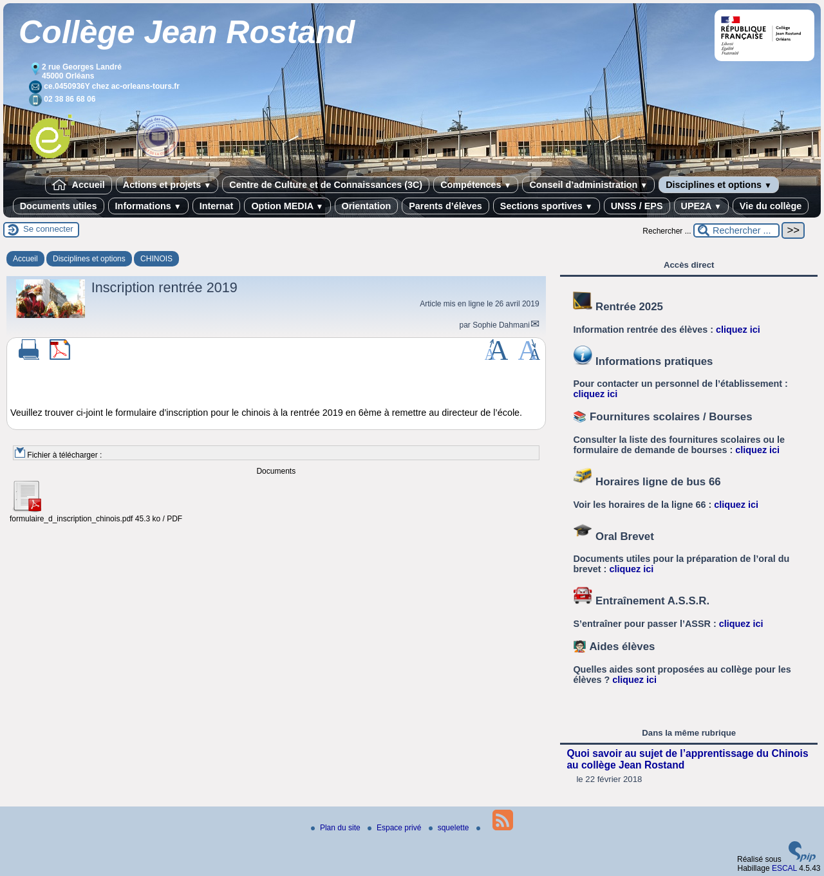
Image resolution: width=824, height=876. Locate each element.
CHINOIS (156, 258)
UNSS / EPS (637, 206)
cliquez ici (738, 329)
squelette (450, 827)
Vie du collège (771, 206)
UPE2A (701, 206)
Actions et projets (167, 185)
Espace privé (396, 827)
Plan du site (336, 827)
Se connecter (48, 229)
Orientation (366, 206)
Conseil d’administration (588, 185)
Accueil (78, 184)
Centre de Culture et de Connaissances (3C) (325, 185)
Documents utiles (58, 206)
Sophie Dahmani (501, 325)
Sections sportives (546, 206)
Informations (148, 206)
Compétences (475, 185)
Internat (217, 206)
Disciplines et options (719, 185)
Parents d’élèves (445, 206)
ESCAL (784, 868)
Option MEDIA (287, 206)
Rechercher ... (666, 231)
